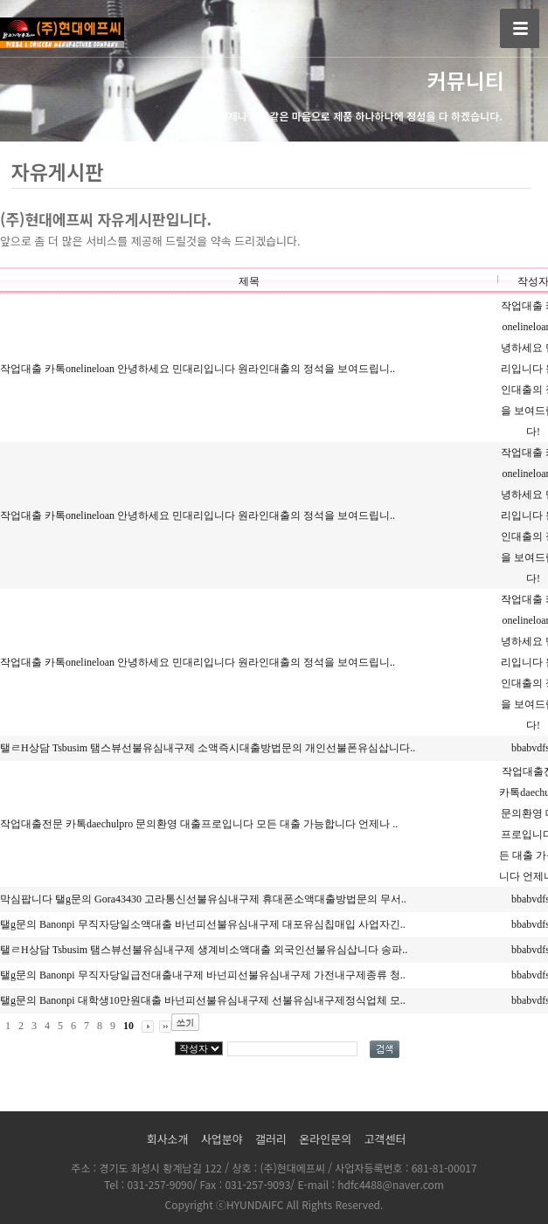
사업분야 (222, 1139)
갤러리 (271, 1139)
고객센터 (385, 1139)
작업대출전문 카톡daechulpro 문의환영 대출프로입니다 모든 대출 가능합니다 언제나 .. (199, 824)
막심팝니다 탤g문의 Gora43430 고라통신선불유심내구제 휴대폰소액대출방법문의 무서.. (203, 899)
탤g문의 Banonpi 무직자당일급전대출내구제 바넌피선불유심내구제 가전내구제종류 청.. (203, 975)
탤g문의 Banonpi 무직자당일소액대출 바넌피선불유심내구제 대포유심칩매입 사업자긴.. (203, 924)
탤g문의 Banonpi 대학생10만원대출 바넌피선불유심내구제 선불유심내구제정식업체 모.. (203, 1000)
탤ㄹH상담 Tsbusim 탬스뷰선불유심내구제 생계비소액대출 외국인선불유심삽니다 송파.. (203, 950)
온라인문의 (325, 1139)
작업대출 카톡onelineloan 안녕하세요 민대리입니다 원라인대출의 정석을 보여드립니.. (197, 369)
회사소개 (168, 1139)
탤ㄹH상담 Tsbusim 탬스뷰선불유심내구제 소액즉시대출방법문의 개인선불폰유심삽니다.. (207, 748)
